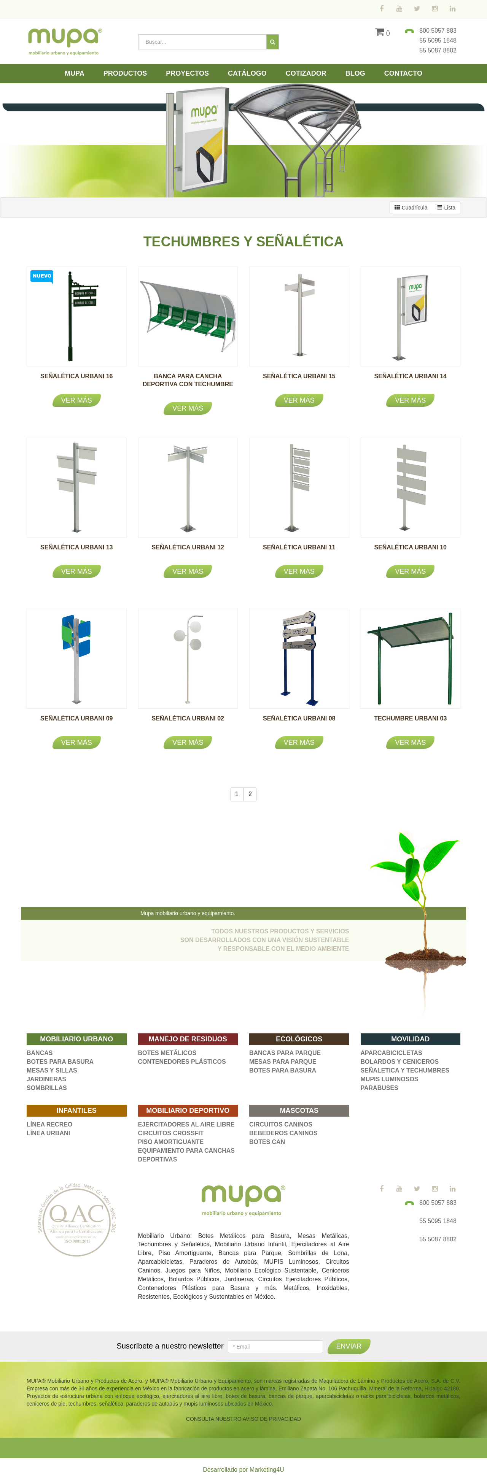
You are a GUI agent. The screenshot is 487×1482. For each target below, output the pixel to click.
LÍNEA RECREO (49, 1124)
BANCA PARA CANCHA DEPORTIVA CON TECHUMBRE (188, 384)
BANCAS (40, 1053)
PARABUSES (379, 1088)
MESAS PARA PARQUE (283, 1061)
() (382, 33)
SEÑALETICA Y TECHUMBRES (405, 1070)
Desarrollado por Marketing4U (243, 1469)
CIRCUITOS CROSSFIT (171, 1133)
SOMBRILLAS (47, 1088)
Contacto (403, 73)
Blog (355, 73)
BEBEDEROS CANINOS (283, 1133)
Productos (125, 73)
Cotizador (306, 73)
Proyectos (187, 73)
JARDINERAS (46, 1079)
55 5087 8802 (438, 50)
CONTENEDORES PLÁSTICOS (182, 1061)
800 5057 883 (438, 30)
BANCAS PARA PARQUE (285, 1053)
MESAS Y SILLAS (52, 1070)
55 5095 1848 (438, 40)
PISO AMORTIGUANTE (171, 1142)
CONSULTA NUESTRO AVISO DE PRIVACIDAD (243, 1419)
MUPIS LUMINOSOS (390, 1079)
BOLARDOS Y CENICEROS (400, 1061)
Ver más (76, 400)
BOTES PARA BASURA (60, 1061)
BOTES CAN (267, 1142)
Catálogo (247, 73)
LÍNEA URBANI (48, 1133)
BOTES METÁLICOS (167, 1053)
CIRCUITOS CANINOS (280, 1124)
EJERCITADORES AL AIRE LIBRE (186, 1124)
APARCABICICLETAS (391, 1053)
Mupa (74, 73)
